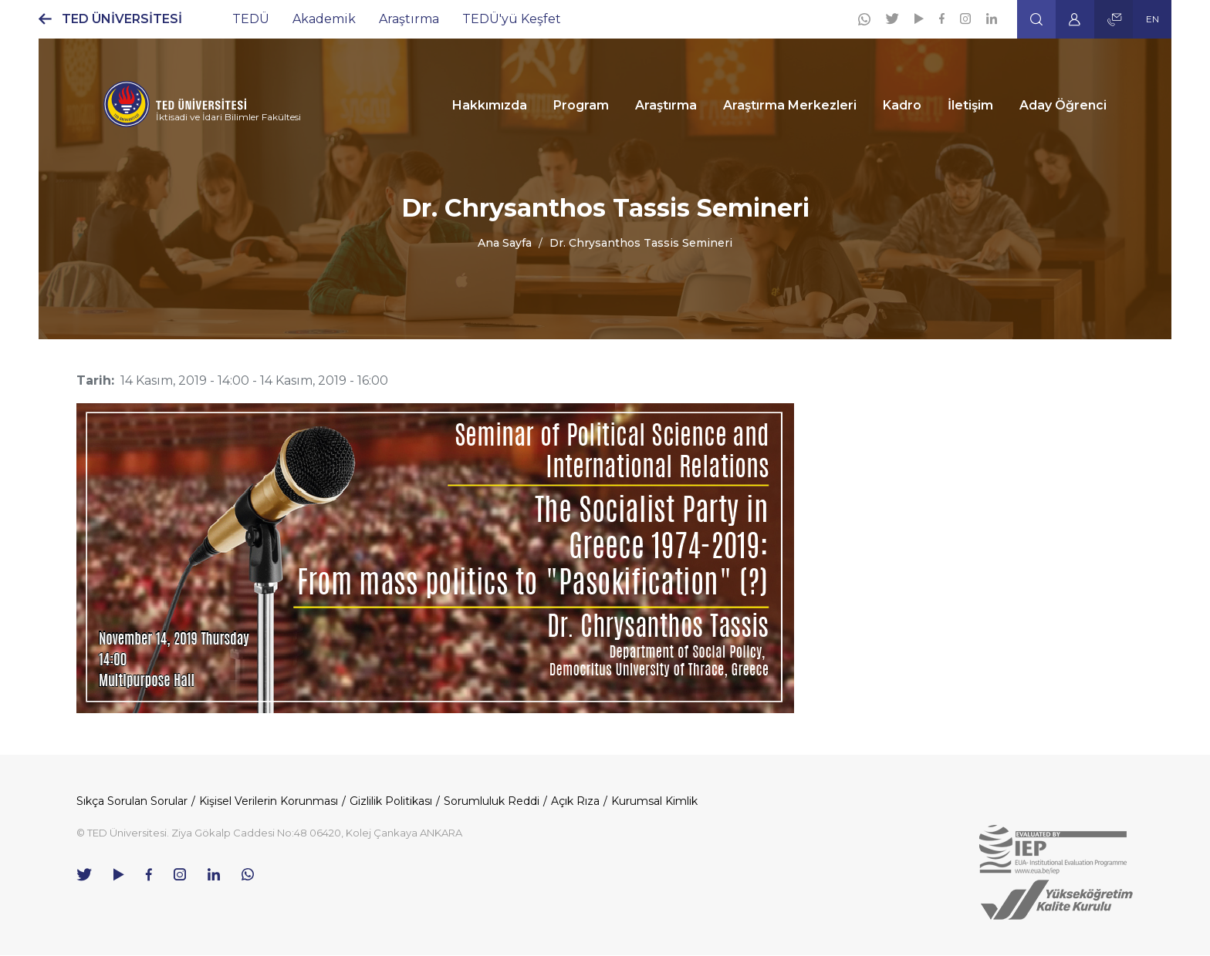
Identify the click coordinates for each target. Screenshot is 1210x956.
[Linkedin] (991, 18)
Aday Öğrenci (1063, 105)
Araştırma (409, 19)
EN (1152, 19)
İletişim (970, 105)
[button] (1036, 19)
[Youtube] (919, 18)
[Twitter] (892, 18)
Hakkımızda (489, 105)
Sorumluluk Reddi (491, 801)
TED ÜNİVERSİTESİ (122, 19)
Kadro (902, 105)
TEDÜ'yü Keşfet (511, 19)
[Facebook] (942, 18)
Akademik (324, 19)
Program (581, 105)
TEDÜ (250, 19)
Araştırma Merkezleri (790, 105)
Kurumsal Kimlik (654, 801)
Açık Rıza (575, 801)
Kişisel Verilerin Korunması (268, 801)
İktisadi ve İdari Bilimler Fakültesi (228, 117)
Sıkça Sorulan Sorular (132, 801)
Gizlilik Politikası (391, 801)
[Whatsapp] (864, 19)
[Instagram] (965, 18)
